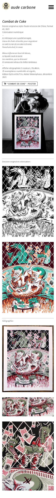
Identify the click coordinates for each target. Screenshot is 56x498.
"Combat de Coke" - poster (20, 83)
